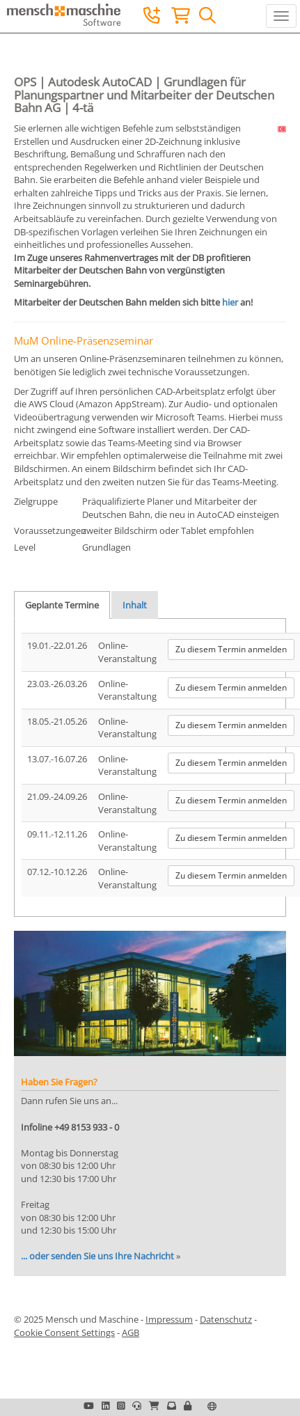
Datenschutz (226, 1319)
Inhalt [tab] (135, 605)
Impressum (169, 1319)
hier (230, 302)
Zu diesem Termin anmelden (231, 649)
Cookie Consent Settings (64, 1332)
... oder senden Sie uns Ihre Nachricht (97, 1256)
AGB (130, 1332)
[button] (187, 1405)
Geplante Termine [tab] (62, 605)
